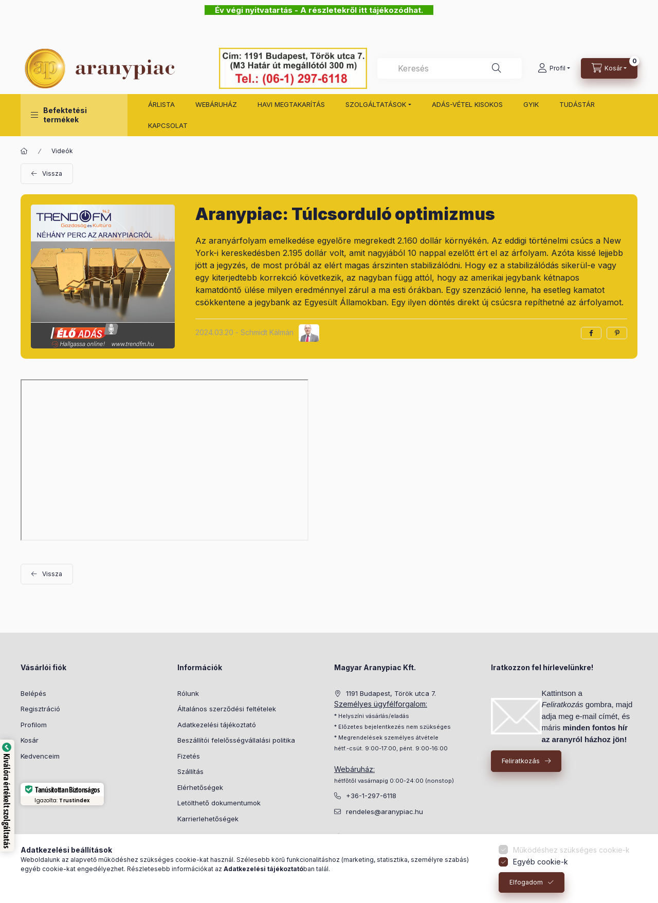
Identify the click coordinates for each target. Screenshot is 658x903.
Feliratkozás (521, 761)
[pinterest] (617, 333)
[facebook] (591, 333)
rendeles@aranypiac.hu (384, 811)
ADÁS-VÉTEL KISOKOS (467, 104)
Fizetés (188, 756)
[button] (74, 115)
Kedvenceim (40, 756)
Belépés (33, 693)
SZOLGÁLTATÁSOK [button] (375, 104)
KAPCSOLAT (168, 125)
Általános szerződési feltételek (226, 709)
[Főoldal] (24, 151)
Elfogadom (526, 882)
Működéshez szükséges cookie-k (571, 849)
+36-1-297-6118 (371, 795)
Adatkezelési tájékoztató (216, 725)
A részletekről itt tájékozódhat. (362, 10)
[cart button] (609, 68)
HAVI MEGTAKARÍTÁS (291, 104)
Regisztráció (40, 709)
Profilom (34, 725)
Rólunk (188, 693)
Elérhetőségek (200, 787)
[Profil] (554, 68)
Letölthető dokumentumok (219, 803)
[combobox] (449, 68)
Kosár (30, 740)
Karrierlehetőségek (208, 819)
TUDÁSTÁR (577, 104)
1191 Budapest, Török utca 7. (391, 693)
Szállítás (190, 771)
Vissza (52, 173)
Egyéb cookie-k (540, 861)
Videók (62, 151)
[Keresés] (496, 68)
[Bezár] (631, 21)
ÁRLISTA (161, 104)
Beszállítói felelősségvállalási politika (236, 740)
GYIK (531, 104)
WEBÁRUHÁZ (216, 104)
